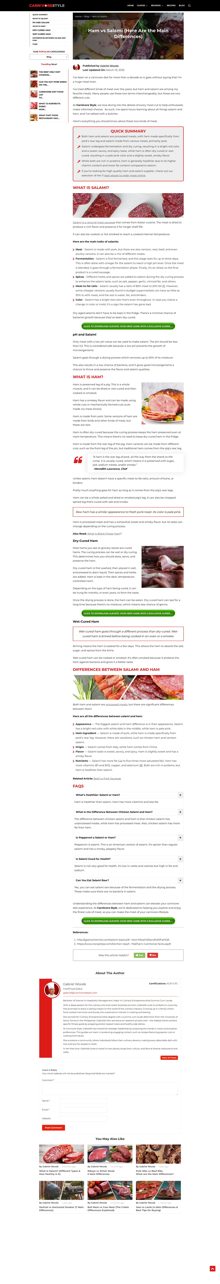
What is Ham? (39, 26)
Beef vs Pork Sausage (107, 778)
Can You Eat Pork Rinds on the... (53, 83)
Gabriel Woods (75, 984)
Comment (48, 1080)
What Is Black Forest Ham (103, 533)
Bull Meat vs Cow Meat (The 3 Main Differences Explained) (108, 1208)
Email (46, 1109)
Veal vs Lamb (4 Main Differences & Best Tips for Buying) (157, 1208)
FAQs (35, 44)
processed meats (116, 704)
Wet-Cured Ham (42, 34)
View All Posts (169, 1058)
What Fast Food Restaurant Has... (49, 116)
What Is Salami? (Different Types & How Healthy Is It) (59, 1172)
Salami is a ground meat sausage (94, 222)
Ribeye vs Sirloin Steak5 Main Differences (101, 1172)
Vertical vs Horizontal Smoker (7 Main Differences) (61, 1208)
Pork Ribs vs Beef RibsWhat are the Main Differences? (155, 1172)
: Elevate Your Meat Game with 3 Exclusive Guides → (128, 326)
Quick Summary (40, 15)
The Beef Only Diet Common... (49, 73)
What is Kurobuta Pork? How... (49, 106)
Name (46, 1100)
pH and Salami (41, 22)
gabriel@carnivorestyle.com (79, 992)
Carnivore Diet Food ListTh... (51, 95)
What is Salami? (40, 18)
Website (46, 1118)
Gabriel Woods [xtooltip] (109, 65)
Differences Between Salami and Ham (49, 39)
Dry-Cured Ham (41, 30)
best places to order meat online (124, 175)
